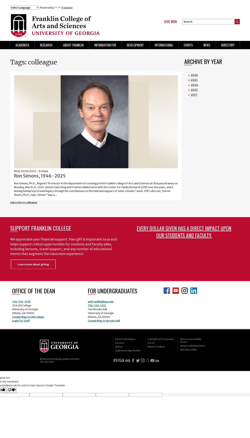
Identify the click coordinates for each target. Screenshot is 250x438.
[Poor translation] (12, 390)
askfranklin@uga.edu (101, 301)
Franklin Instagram (184, 290)
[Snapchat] (148, 360)
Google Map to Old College (28, 316)
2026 (194, 75)
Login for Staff (21, 320)
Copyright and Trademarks (160, 339)
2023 (194, 90)
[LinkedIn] (157, 360)
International (164, 45)
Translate (64, 7)
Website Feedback (156, 347)
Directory (228, 45)
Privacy (151, 343)
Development (135, 45)
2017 (194, 95)
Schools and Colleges (125, 339)
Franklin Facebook (167, 290)
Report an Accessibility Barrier (190, 340)
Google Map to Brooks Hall (104, 320)
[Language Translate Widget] (24, 8)
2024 (194, 85)
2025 (194, 80)
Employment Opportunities (128, 350)
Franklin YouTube (176, 290)
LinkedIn (194, 290)
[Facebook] (133, 360)
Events (188, 45)
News (206, 45)
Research (46, 45)
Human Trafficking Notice (192, 346)
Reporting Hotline (188, 349)
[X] (138, 360)
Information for (105, 45)
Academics (22, 45)
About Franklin (73, 45)
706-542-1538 (21, 301)
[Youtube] (152, 360)
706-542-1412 (97, 305)
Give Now (170, 21)
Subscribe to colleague (23, 202)
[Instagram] (143, 360)
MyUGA (118, 347)
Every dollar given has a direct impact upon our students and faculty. (184, 231)
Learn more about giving (33, 264)
